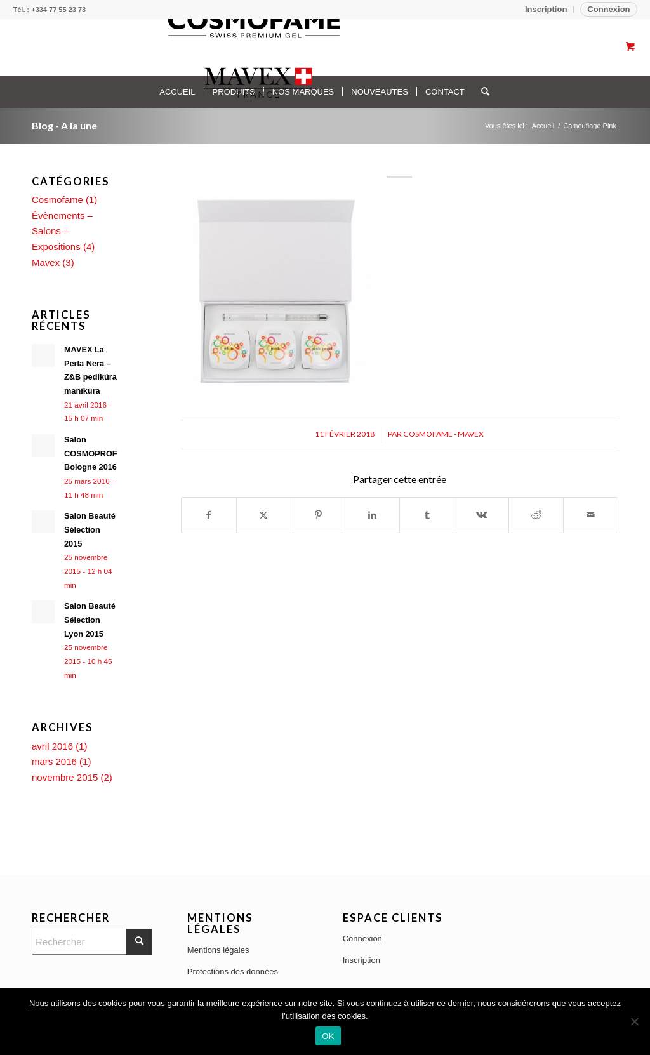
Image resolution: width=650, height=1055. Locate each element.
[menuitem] (546, 9)
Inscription (546, 9)
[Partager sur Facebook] (209, 515)
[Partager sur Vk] (481, 515)
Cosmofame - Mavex (443, 434)
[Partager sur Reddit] (536, 515)
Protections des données (232, 971)
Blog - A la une (64, 125)
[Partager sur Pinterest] (318, 515)
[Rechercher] (92, 942)
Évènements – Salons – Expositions (62, 231)
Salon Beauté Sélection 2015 (90, 529)
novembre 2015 (65, 777)
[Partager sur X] (264, 515)
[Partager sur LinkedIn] (372, 515)
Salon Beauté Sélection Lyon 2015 (90, 619)
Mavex (46, 262)
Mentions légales (218, 950)
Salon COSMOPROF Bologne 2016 (90, 453)
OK (328, 1036)
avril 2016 (52, 746)
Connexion (608, 9)
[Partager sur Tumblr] (427, 515)
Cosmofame (57, 199)
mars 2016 (54, 761)
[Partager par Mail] (591, 515)
